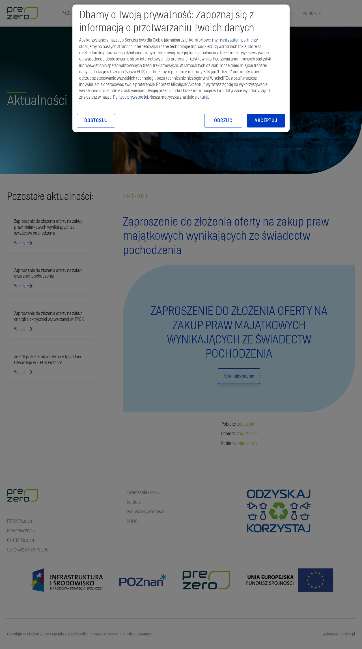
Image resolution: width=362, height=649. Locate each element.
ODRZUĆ (223, 120)
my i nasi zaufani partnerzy (235, 40)
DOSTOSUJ (95, 120)
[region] (181, 68)
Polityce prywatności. (130, 97)
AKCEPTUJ (266, 120)
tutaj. (204, 97)
